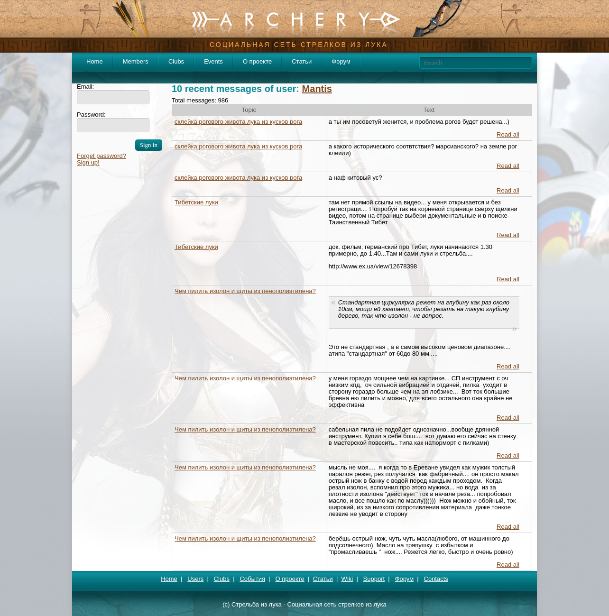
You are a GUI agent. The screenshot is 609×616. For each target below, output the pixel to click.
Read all (508, 134)
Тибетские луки (196, 202)
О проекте (257, 61)
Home (94, 61)
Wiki (347, 578)
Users (195, 578)
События (252, 578)
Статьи (302, 61)
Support (374, 578)
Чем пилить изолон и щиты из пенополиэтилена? (245, 290)
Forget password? (101, 155)
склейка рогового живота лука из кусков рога (238, 121)
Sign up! (88, 162)
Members (135, 61)
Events (213, 61)
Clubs (176, 61)
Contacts (436, 578)
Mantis (317, 88)
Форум (341, 61)
